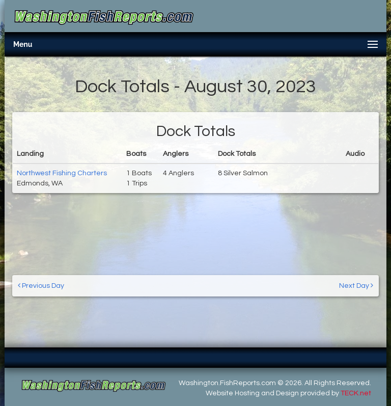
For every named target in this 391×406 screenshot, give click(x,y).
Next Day (356, 285)
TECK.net (356, 393)
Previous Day (41, 285)
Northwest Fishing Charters (62, 173)
